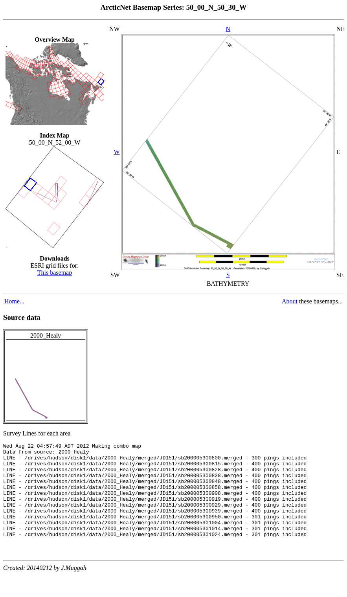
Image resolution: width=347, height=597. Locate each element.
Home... (14, 301)
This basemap (54, 272)
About (289, 301)
